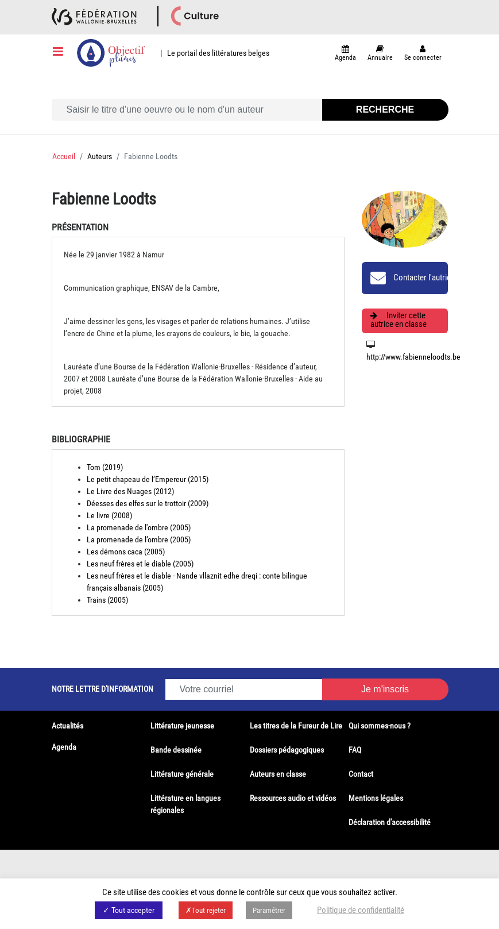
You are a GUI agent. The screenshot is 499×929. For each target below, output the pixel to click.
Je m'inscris (385, 689)
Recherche (385, 109)
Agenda (64, 746)
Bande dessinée (176, 749)
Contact (361, 773)
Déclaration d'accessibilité (390, 822)
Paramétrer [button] (269, 910)
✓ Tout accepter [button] (128, 910)
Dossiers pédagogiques (287, 749)
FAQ (355, 749)
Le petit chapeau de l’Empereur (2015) (147, 479)
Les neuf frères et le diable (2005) (140, 563)
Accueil (63, 156)
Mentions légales (376, 798)
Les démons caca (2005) (126, 551)
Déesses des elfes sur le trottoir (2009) (147, 503)
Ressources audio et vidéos (293, 798)
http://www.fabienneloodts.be (413, 356)
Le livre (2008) (109, 515)
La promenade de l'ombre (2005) (139, 527)
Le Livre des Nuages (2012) (130, 491)
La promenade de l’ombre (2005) (139, 539)
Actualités (67, 725)
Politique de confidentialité (360, 910)
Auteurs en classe (278, 773)
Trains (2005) (107, 599)
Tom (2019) (105, 467)
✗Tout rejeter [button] (205, 910)
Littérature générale (182, 773)
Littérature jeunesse (182, 725)
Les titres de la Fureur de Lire (296, 725)
